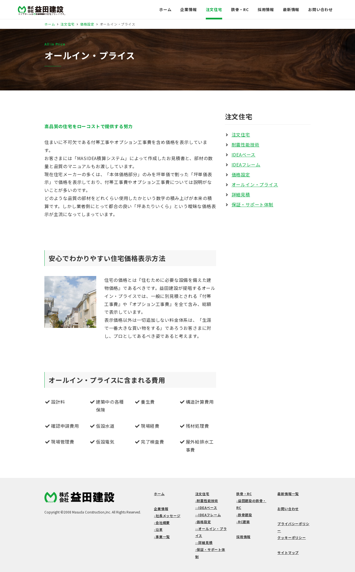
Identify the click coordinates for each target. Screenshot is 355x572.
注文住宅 (241, 134)
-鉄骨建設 (244, 514)
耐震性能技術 (246, 144)
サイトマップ (288, 552)
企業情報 (161, 508)
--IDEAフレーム (208, 514)
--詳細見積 (204, 542)
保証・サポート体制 (252, 204)
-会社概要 (162, 522)
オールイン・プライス (255, 184)
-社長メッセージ (167, 515)
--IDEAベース (206, 507)
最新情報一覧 (288, 493)
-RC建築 (243, 521)
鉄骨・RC (244, 493)
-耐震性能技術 (206, 500)
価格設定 (241, 174)
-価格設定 (203, 521)
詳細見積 (241, 194)
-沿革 (158, 529)
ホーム (159, 493)
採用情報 (243, 536)
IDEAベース (244, 154)
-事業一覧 (162, 536)
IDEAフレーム (246, 164)
